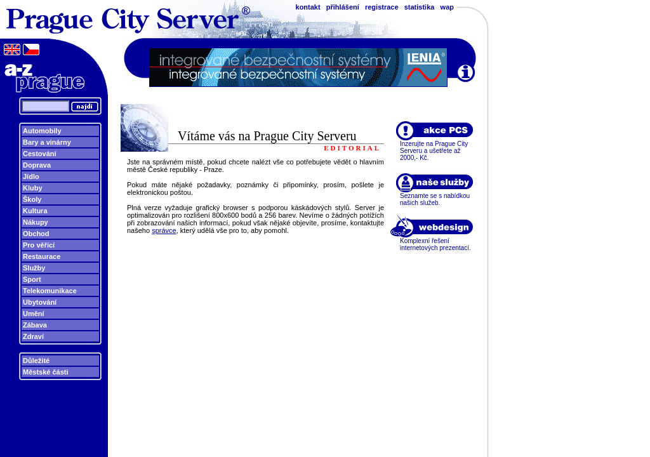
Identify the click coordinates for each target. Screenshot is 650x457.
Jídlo (31, 176)
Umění (33, 313)
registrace (382, 7)
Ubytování (39, 302)
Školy (32, 199)
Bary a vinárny (47, 142)
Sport (32, 279)
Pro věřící (39, 245)
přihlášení (342, 7)
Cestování (39, 153)
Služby (34, 268)
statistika (419, 7)
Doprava (37, 165)
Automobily (42, 131)
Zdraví (33, 336)
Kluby (33, 188)
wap (447, 7)
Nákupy (35, 222)
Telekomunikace (50, 291)
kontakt (308, 7)
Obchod (36, 233)
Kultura (35, 211)
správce (164, 230)
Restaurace (41, 256)
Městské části (46, 372)
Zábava (35, 325)
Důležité (36, 360)
